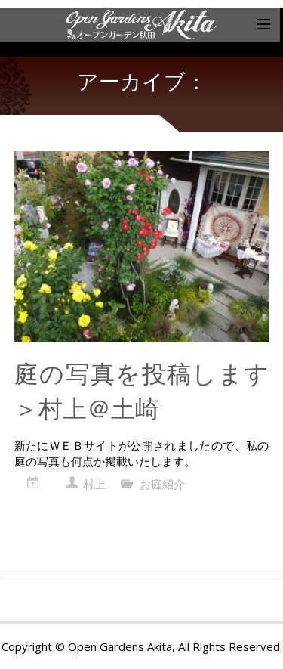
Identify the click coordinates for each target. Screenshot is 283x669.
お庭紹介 (162, 483)
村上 (94, 483)
